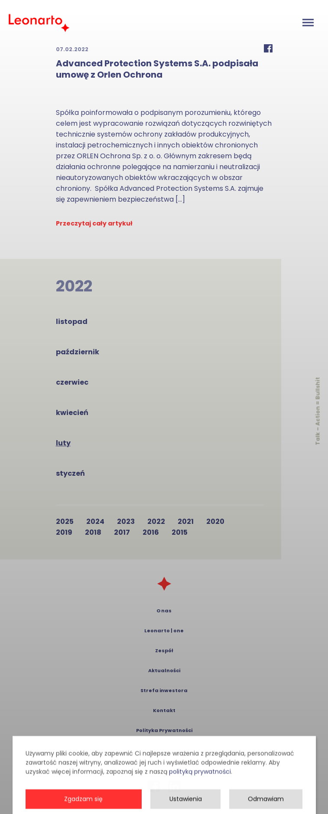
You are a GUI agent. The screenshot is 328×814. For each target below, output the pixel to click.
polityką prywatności (200, 789)
